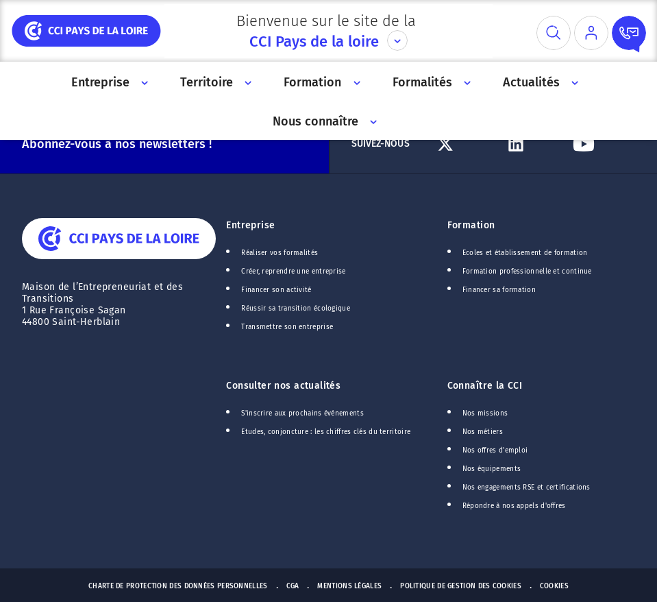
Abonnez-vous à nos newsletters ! (117, 144)
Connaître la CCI (485, 386)
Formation (471, 225)
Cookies (554, 586)
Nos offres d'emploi (495, 450)
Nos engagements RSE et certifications (526, 487)
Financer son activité (276, 290)
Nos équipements (491, 469)
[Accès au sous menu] (144, 82)
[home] (86, 30)
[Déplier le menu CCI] (397, 40)
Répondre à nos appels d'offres (514, 506)
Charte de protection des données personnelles (177, 586)
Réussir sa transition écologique (295, 308)
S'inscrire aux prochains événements (302, 413)
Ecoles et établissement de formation (525, 253)
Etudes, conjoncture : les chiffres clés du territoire (325, 432)
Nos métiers (482, 432)
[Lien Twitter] (465, 144)
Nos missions (485, 413)
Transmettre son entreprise (287, 327)
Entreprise (250, 225)
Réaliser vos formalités (279, 253)
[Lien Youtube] (601, 144)
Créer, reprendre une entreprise (293, 271)
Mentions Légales (349, 586)
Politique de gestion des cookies (460, 586)
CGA (292, 586)
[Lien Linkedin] (533, 144)
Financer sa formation (499, 290)
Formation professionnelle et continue (527, 271)
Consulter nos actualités (283, 386)
